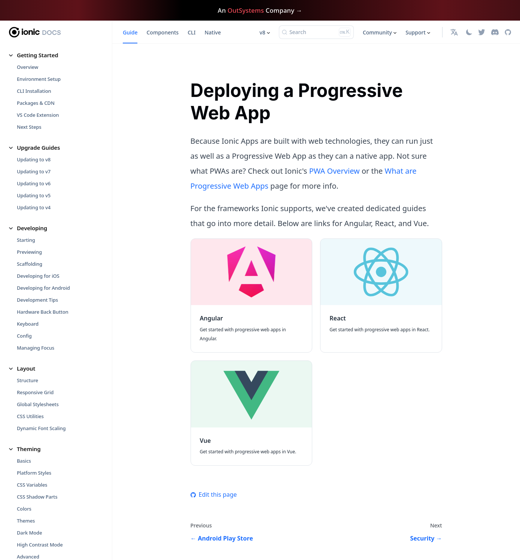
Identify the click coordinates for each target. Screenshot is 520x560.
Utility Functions (35, 77)
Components (162, 32)
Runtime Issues (34, 327)
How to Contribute (38, 452)
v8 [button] (262, 32)
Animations (30, 170)
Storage (25, 113)
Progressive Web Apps (42, 101)
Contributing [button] (34, 440)
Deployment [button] (33, 202)
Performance (31, 137)
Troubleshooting (35, 125)
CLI (191, 32)
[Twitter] (481, 32)
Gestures (27, 182)
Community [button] (377, 32)
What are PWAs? (35, 420)
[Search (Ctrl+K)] (316, 32)
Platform (27, 89)
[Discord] (495, 32)
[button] (455, 32)
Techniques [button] (32, 259)
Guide (130, 32)
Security (26, 271)
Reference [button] (30, 485)
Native (212, 32)
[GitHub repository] (508, 32)
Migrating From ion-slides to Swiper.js (49, 62)
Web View (28, 408)
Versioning (29, 509)
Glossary (26, 497)
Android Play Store (38, 226)
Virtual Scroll (31, 47)
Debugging (29, 303)
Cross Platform (34, 396)
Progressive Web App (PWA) (48, 238)
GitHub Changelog (41, 533)
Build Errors (30, 315)
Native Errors (32, 339)
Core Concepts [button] (36, 372)
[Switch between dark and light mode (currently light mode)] (469, 32)
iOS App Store (32, 214)
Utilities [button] (27, 158)
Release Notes (33, 521)
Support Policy (33, 545)
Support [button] (415, 32)
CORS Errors (30, 351)
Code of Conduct (36, 464)
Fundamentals (33, 384)
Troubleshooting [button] (39, 291)
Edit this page (214, 494)
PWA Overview (334, 171)
